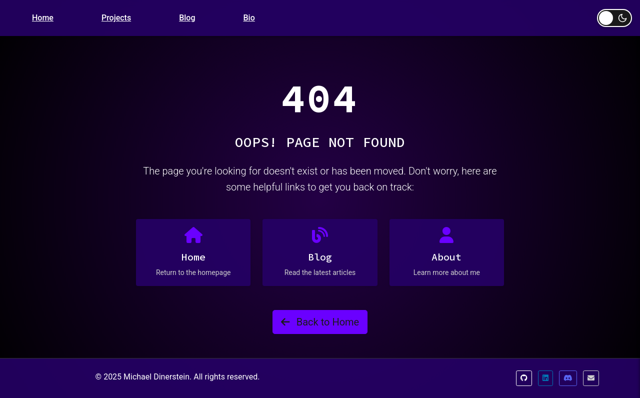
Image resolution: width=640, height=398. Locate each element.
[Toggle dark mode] (614, 18)
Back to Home (320, 322)
